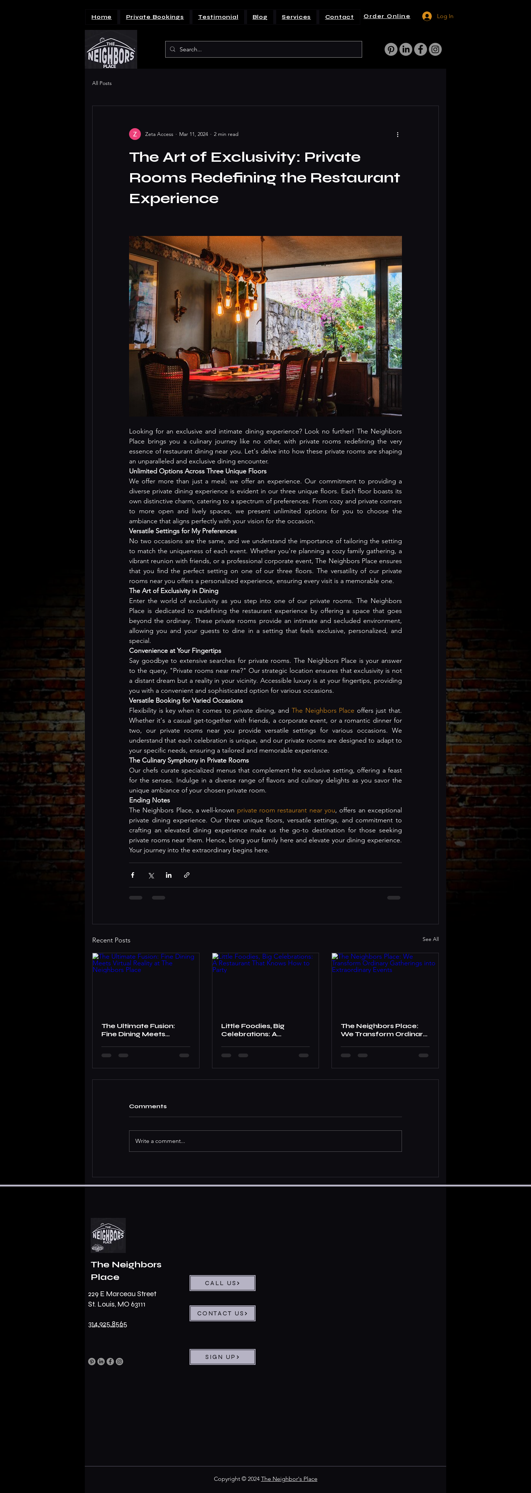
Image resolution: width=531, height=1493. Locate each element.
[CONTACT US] (222, 1313)
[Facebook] (420, 49)
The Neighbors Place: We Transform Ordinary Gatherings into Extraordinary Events (384, 1030)
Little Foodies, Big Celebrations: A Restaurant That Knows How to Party (264, 1030)
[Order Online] (387, 16)
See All (431, 939)
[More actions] (397, 134)
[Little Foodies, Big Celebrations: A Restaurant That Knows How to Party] (265, 983)
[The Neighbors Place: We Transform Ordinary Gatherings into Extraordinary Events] (385, 983)
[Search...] (263, 49)
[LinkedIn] (405, 49)
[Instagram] (435, 49)
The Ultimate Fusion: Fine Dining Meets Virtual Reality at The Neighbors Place (139, 1030)
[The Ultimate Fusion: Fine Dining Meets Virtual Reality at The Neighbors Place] (146, 983)
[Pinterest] (391, 49)
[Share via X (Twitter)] (150, 875)
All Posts (102, 83)
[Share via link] (186, 875)
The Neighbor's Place (289, 1478)
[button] (296, 17)
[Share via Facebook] (132, 875)
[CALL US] (222, 1283)
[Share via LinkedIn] (168, 875)
